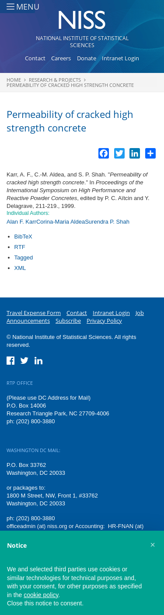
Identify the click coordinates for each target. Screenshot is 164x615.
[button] (153, 545)
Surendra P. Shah (107, 221)
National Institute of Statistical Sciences (82, 42)
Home (14, 79)
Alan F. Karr (21, 221)
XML (20, 268)
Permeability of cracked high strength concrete (70, 85)
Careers (61, 58)
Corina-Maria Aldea (60, 221)
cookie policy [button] (41, 594)
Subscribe (68, 321)
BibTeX (23, 236)
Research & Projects (55, 79)
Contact (35, 58)
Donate (86, 58)
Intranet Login (120, 58)
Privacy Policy (104, 321)
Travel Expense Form (34, 313)
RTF (19, 247)
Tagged (23, 257)
